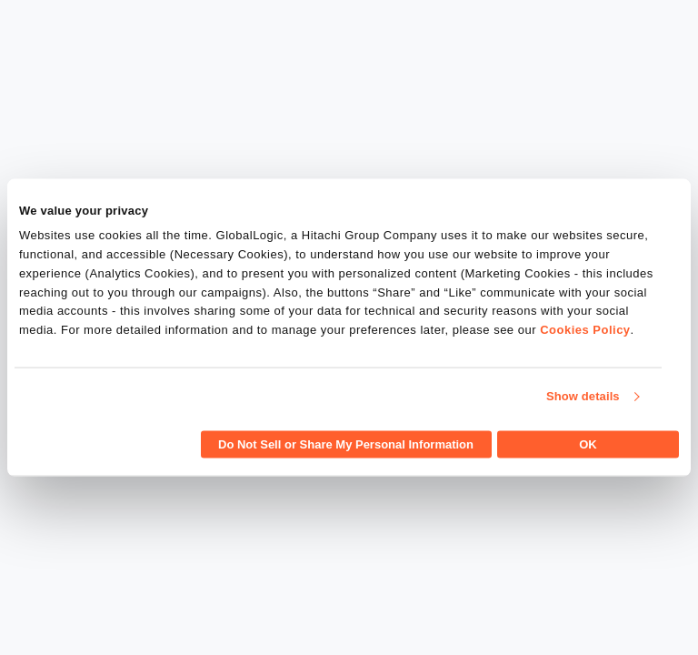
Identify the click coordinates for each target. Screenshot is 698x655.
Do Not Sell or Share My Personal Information (346, 443)
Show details (583, 396)
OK (588, 443)
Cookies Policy (585, 330)
